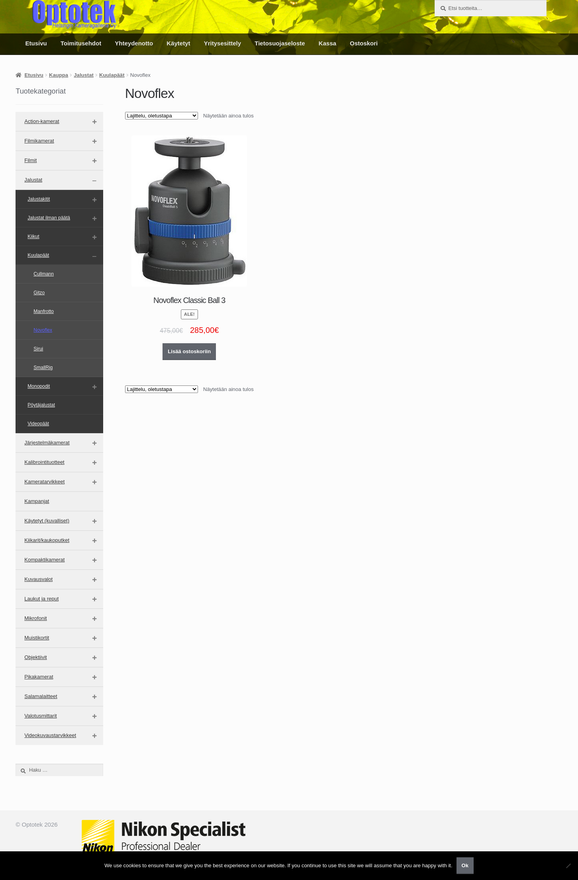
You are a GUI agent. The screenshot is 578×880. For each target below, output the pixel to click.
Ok (465, 865)
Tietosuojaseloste (280, 43)
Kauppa (58, 75)
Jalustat (84, 75)
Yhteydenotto (134, 43)
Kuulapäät (111, 75)
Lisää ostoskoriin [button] (189, 351)
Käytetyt (178, 43)
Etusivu (36, 43)
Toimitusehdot (81, 43)
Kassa (327, 43)
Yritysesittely (222, 43)
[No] (568, 866)
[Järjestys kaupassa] (161, 115)
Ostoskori (364, 43)
